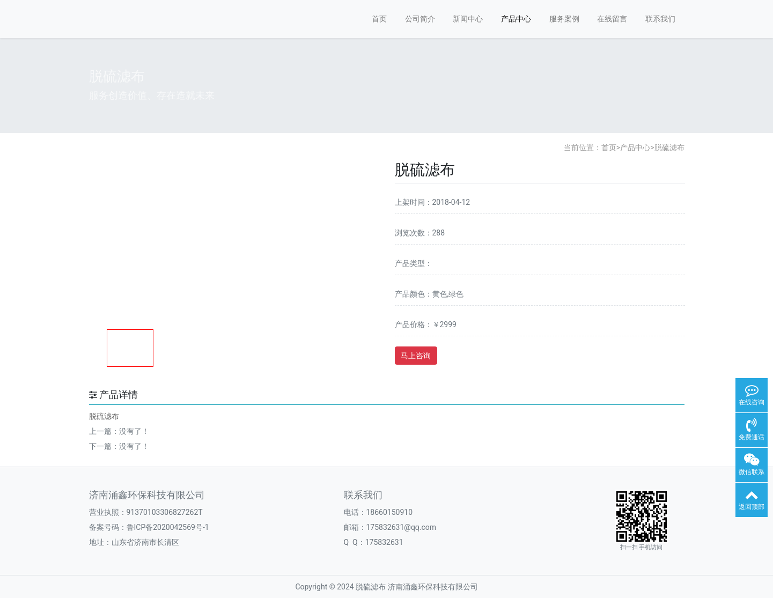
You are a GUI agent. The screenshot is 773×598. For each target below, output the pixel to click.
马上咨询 (416, 355)
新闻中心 (468, 18)
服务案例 (564, 18)
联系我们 (660, 18)
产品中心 (516, 18)
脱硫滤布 (669, 147)
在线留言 (612, 18)
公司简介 (420, 18)
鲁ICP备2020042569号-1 (168, 527)
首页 (379, 18)
